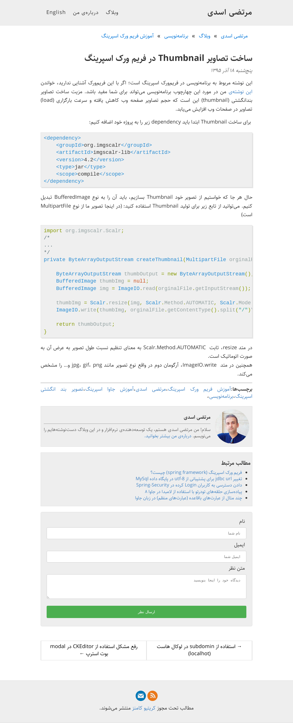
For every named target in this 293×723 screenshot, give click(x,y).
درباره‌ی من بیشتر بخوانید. (167, 436)
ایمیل (239, 545)
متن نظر (237, 568)
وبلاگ (112, 13)
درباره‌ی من (86, 13)
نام (242, 521)
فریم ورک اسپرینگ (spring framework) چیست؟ (196, 472)
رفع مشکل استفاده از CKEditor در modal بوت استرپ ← (94, 653)
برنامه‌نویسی (221, 396)
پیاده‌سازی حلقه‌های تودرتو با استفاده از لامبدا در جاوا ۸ (193, 491)
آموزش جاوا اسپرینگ (109, 389)
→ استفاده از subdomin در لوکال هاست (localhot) (199, 653)
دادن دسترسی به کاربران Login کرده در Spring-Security (189, 485)
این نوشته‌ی (240, 92)
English (56, 13)
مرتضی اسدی (229, 12)
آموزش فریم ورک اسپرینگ (199, 389)
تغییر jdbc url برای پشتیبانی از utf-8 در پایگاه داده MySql (189, 478)
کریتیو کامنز (144, 708)
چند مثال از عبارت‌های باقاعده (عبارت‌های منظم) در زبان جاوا (188, 498)
